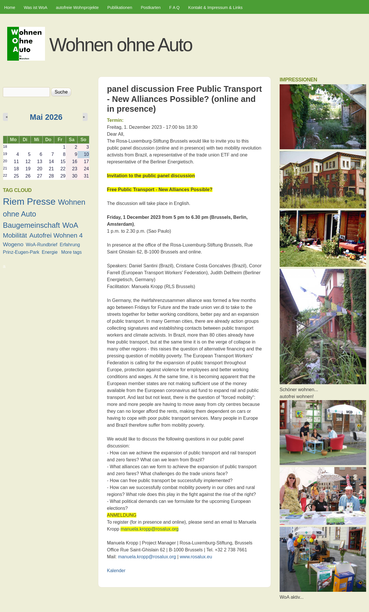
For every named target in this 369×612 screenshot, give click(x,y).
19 (5, 154)
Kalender (116, 570)
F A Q (174, 7)
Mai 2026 (46, 117)
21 (5, 168)
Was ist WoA (36, 7)
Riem (14, 201)
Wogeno (13, 244)
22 (5, 175)
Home (9, 7)
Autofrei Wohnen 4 (56, 235)
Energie (50, 252)
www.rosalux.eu (196, 556)
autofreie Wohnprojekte (77, 7)
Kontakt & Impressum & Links (215, 7)
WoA (70, 225)
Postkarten (151, 7)
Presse (41, 201)
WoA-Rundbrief (41, 244)
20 (5, 161)
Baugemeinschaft (31, 225)
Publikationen (119, 7)
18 (5, 146)
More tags (71, 252)
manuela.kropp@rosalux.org (149, 529)
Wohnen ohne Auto (120, 44)
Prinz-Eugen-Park (21, 252)
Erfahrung (70, 244)
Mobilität (15, 235)
